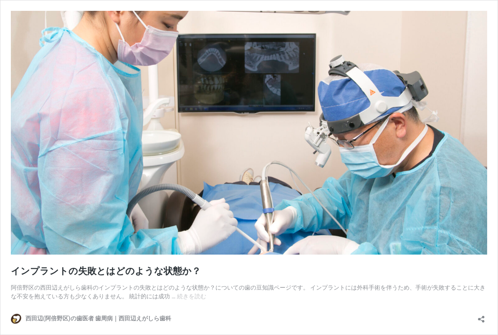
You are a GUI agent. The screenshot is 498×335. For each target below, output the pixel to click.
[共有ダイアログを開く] (481, 316)
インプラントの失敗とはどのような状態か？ (106, 271)
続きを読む (191, 296)
